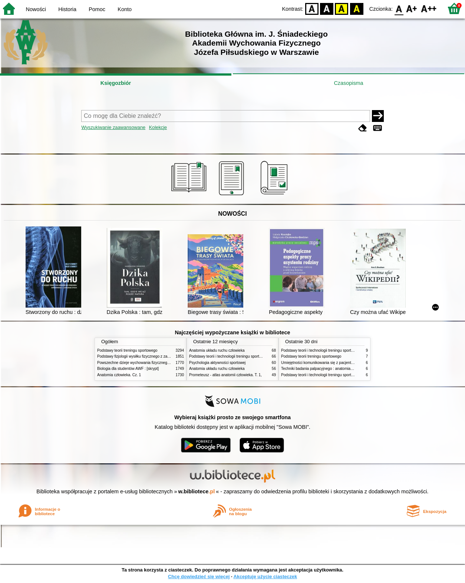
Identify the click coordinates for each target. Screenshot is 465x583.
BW (327, 8)
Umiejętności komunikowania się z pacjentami (319, 363)
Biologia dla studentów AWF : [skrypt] (128, 369)
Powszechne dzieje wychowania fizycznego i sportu (139, 363)
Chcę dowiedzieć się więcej (199, 576)
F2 (428, 8)
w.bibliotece (196, 491)
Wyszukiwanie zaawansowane (113, 127)
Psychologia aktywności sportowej (217, 363)
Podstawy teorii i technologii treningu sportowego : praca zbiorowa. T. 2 (248, 356)
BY (356, 8)
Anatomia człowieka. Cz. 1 (119, 375)
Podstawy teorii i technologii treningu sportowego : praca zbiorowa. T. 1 (340, 375)
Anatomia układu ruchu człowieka (217, 350)
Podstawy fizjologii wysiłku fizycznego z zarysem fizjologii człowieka (153, 356)
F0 (398, 8)
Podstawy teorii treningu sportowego (127, 350)
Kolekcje (158, 127)
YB (342, 8)
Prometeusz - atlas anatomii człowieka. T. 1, (225, 375)
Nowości (36, 9)
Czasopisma (348, 83)
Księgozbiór (115, 83)
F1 (411, 8)
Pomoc (97, 9)
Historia (67, 9)
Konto (125, 9)
